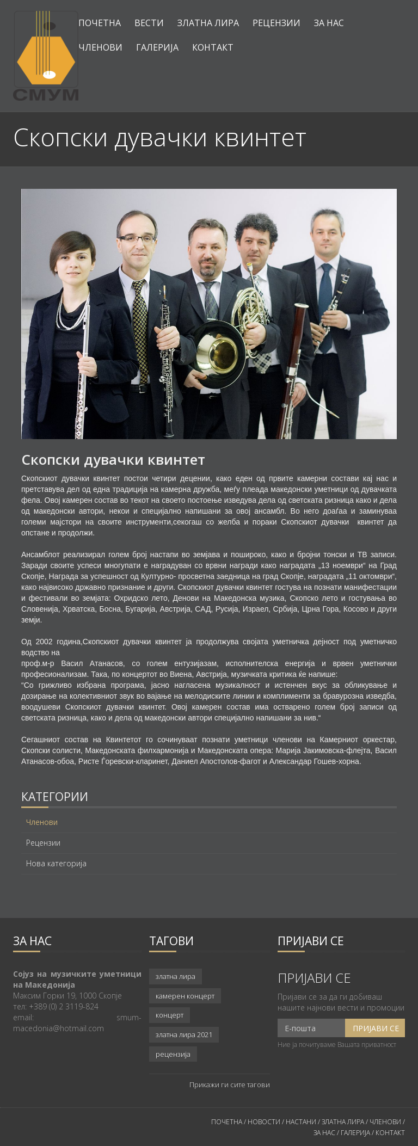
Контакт (212, 47)
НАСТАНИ (301, 1121)
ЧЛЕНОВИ (386, 1121)
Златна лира (208, 23)
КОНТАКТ (390, 1132)
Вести (149, 23)
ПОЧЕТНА (226, 1121)
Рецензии (276, 23)
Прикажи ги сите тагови (229, 1084)
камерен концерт (185, 996)
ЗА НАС (324, 1132)
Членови (100, 47)
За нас (329, 23)
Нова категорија (56, 863)
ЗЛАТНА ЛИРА (343, 1121)
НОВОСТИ (264, 1121)
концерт (169, 1015)
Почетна (99, 23)
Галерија (157, 47)
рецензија (173, 1054)
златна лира (175, 976)
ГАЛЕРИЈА (355, 1132)
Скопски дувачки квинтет (113, 459)
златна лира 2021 (184, 1034)
